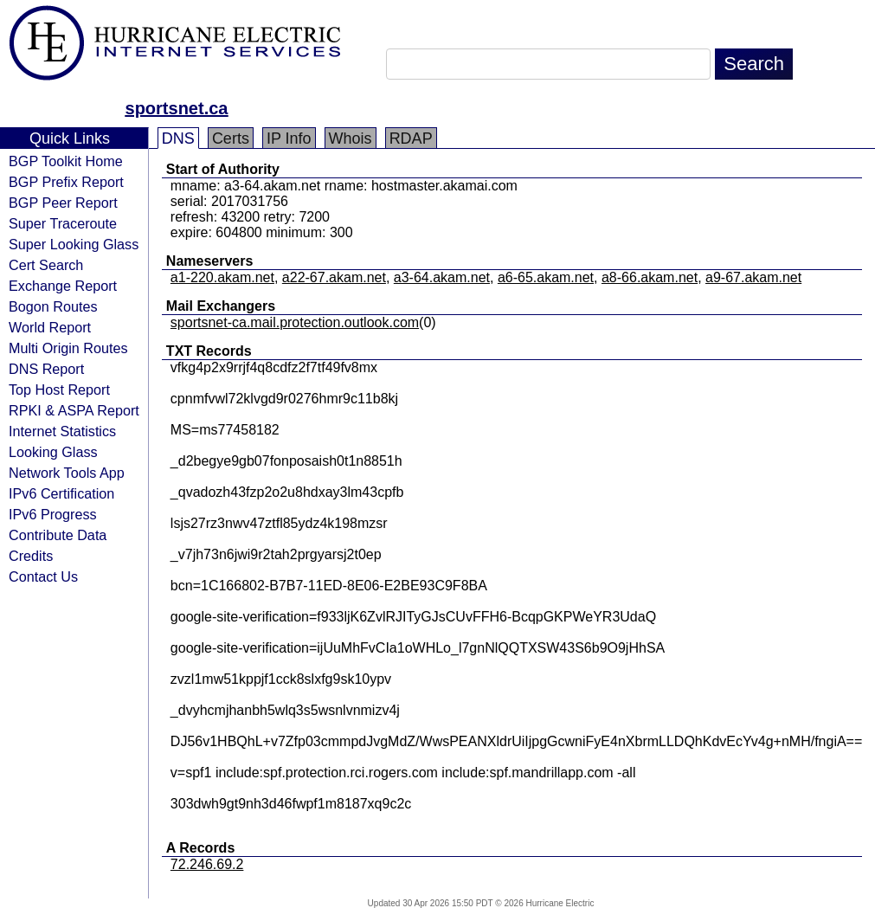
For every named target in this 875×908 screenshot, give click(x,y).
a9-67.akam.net (753, 277)
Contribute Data (57, 535)
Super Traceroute (63, 223)
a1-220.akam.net (222, 277)
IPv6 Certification (61, 493)
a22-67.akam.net (334, 277)
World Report (50, 327)
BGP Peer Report (63, 202)
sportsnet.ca (176, 108)
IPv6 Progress (53, 514)
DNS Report (46, 369)
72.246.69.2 (207, 864)
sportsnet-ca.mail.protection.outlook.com (294, 322)
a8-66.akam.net (650, 277)
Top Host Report (59, 389)
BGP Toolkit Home (66, 161)
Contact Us (43, 576)
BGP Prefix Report (66, 182)
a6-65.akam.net (546, 277)
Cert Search (46, 265)
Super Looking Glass (73, 244)
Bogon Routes (53, 306)
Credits (31, 555)
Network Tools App (67, 472)
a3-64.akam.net (442, 277)
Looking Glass (53, 452)
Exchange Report (63, 285)
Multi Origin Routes (68, 348)
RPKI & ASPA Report (74, 410)
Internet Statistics (62, 431)
